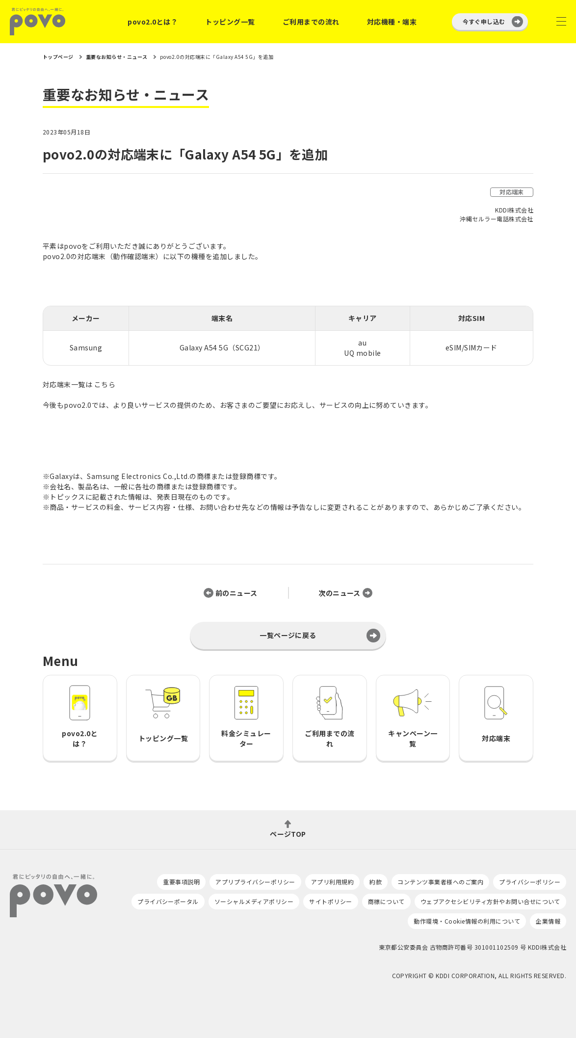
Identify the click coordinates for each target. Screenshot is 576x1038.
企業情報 (548, 921)
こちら (104, 384)
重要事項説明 (181, 882)
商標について (386, 901)
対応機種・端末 (392, 22)
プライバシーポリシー (529, 882)
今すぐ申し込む (484, 21)
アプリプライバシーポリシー (255, 882)
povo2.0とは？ (153, 22)
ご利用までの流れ (311, 22)
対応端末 (511, 191)
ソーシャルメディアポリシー (253, 901)
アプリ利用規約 (332, 882)
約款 (375, 882)
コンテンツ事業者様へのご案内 (440, 882)
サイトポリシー (330, 901)
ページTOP (288, 833)
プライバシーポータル (168, 901)
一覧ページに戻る (288, 635)
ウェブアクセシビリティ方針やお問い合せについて (490, 901)
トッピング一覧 (230, 22)
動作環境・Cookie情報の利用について (467, 921)
